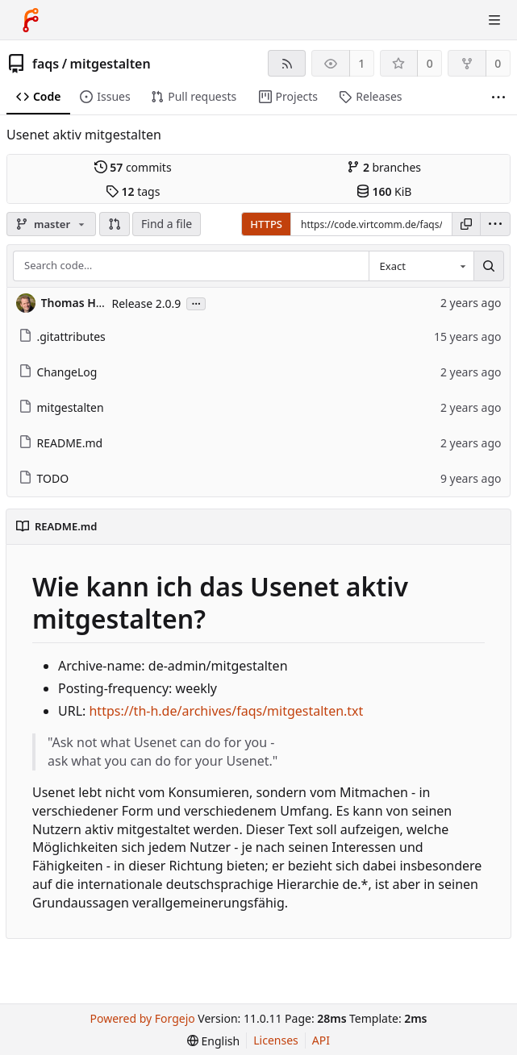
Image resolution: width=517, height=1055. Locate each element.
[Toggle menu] (494, 20)
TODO (44, 478)
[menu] (495, 224)
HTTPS (266, 224)
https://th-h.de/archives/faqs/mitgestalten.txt (226, 711)
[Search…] (488, 266)
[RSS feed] (287, 63)
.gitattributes (62, 336)
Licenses (275, 1040)
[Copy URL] (466, 224)
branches (384, 167)
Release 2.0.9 (146, 303)
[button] (114, 224)
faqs (45, 64)
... (196, 302)
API (321, 1040)
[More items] (498, 97)
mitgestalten (110, 64)
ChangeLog (58, 372)
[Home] (30, 20)
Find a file (166, 223)
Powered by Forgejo (142, 1018)
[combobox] (421, 266)
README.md (61, 443)
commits (133, 167)
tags (133, 191)
